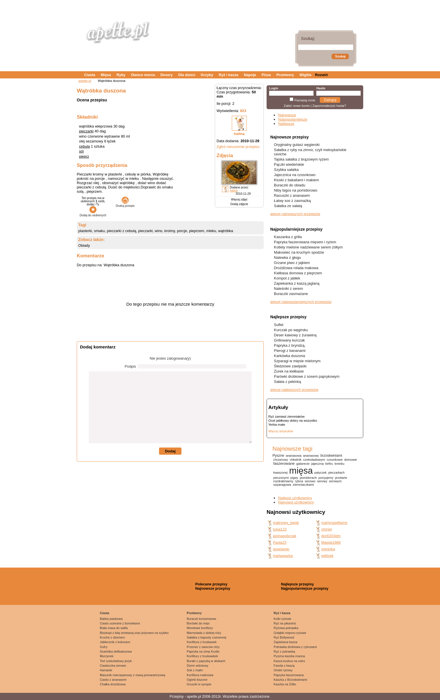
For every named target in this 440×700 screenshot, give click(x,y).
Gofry (104, 647)
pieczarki (86, 131)
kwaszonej (280, 472)
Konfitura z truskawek (202, 642)
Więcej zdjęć (239, 199)
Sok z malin (195, 670)
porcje (182, 231)
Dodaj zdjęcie (239, 204)
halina (239, 134)
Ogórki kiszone (197, 679)
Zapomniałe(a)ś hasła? (329, 105)
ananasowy (311, 455)
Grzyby (207, 75)
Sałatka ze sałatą (288, 206)
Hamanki (106, 670)
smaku (99, 231)
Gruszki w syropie (199, 684)
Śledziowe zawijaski (290, 366)
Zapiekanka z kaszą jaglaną (297, 283)
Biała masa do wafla (114, 628)
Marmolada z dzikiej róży (204, 633)
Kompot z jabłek (287, 278)
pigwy (294, 477)
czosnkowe (335, 459)
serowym (335, 481)
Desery (166, 75)
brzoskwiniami (331, 456)
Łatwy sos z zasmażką (292, 200)
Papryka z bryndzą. (290, 345)
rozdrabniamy (283, 481)
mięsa (301, 471)
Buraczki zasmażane (291, 294)
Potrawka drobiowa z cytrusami (295, 647)
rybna (299, 481)
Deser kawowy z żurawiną (295, 335)
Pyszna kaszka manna (289, 656)
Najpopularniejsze (292, 119)
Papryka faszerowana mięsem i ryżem (305, 242)
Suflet (279, 325)
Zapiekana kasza (285, 642)
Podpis (130, 366)
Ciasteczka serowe (113, 665)
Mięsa (106, 75)
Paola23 (279, 542)
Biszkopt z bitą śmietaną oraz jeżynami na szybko (134, 633)
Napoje (250, 75)
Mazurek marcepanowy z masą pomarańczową (132, 675)
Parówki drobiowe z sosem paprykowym (307, 376)
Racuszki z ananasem (292, 195)
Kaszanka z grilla (288, 237)
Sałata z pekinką (287, 381)
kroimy (169, 231)
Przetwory (285, 75)
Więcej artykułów (280, 431)
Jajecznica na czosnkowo (294, 175)
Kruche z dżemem (112, 637)
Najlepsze (286, 124)
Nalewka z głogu (287, 257)
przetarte (341, 477)
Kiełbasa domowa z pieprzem (298, 273)
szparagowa (282, 484)
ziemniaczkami (303, 484)
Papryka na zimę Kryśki (203, 651)
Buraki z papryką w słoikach (206, 661)
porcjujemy (325, 477)
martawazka (283, 556)
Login (273, 88)
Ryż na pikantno (285, 623)
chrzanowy (280, 459)
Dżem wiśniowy (197, 665)
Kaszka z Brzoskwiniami (290, 679)
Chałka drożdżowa (112, 684)
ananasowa (293, 455)
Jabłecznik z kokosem (115, 642)
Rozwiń (321, 75)
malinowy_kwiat (286, 522)
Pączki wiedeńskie (289, 164)
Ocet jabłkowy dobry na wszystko (292, 420)
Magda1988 (331, 542)
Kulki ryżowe (282, 618)
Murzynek (106, 656)
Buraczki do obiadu (289, 185)
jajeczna (317, 463)
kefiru (329, 463)
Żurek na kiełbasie (289, 371)
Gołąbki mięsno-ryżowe (290, 633)
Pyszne (278, 456)
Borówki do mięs (198, 623)
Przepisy (177, 696)
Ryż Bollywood (284, 637)
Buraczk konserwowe (201, 618)
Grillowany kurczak (289, 340)
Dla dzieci (186, 75)
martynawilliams (334, 522)
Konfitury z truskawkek (202, 656)
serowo (310, 481)
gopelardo (281, 549)
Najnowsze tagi (292, 448)
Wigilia (305, 75)
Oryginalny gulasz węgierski (297, 144)
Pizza (266, 75)
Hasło (320, 88)
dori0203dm (331, 536)
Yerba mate (276, 424)
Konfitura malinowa (200, 675)
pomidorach (308, 477)
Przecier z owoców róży (203, 647)
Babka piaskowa (111, 618)
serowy (322, 481)
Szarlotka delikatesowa (116, 651)
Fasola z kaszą (284, 665)
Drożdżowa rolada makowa (296, 268)
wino (158, 231)
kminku (340, 463)
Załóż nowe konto (297, 105)
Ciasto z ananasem (113, 679)
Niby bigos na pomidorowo (295, 190)
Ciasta (89, 75)
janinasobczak (284, 536)
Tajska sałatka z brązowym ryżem (301, 159)
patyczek (320, 472)
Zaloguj (330, 100)
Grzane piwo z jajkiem (292, 263)
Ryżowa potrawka (286, 628)
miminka (328, 549)
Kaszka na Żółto (285, 684)
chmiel (326, 529)
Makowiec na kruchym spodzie (299, 252)
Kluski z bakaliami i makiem (296, 180)
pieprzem (196, 231)
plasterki (85, 231)
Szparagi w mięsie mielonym (297, 361)
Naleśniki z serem (288, 288)
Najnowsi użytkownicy (296, 502)
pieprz (84, 156)
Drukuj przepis (125, 204)
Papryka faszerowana (289, 675)
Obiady (84, 245)
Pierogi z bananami (290, 350)
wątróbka (225, 231)
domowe (350, 459)
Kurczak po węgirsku (291, 330)
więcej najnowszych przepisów (295, 214)
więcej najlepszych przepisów (294, 389)
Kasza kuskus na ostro (289, 661)
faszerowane (283, 463)
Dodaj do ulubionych (93, 214)
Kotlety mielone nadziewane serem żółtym (308, 247)
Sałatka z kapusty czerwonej (206, 637)
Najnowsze (287, 115)
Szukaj (340, 56)
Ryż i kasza (228, 75)
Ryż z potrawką (284, 651)
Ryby (120, 75)
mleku (211, 231)
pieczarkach (336, 472)
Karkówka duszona (289, 356)
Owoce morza (143, 75)
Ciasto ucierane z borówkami (120, 623)
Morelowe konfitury (200, 628)
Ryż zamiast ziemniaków (286, 416)
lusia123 (280, 529)
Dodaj (170, 451)
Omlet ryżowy (283, 670)
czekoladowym (314, 459)
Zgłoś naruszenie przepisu (238, 146)
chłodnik (295, 459)
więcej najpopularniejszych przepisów (301, 302)
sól (81, 151)
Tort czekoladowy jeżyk (116, 661)
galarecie (302, 463)
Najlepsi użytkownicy (295, 498)
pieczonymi (281, 477)
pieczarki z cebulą (121, 231)
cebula (84, 146)
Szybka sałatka (286, 169)
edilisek (327, 556)
